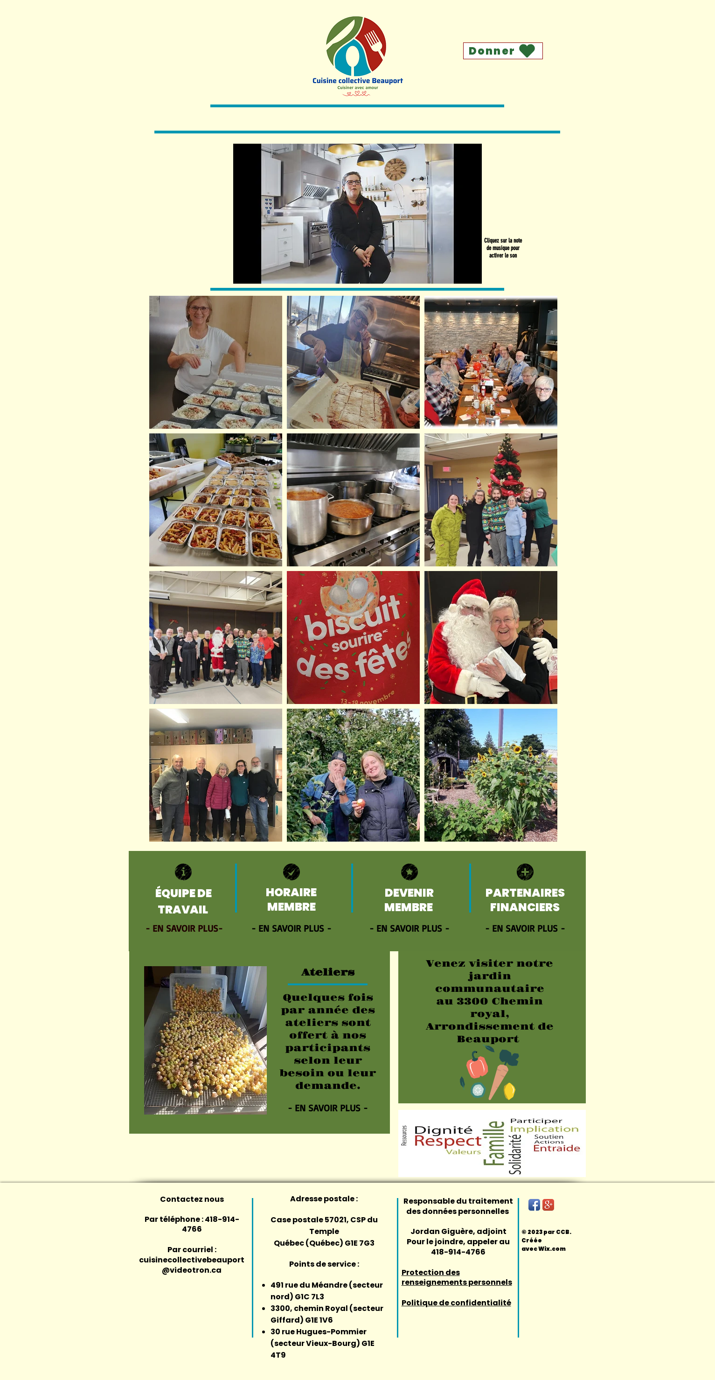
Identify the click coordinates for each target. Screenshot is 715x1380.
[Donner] (503, 50)
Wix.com (552, 1249)
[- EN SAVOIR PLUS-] (185, 928)
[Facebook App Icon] (534, 1205)
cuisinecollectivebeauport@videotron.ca (191, 1265)
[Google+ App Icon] (548, 1205)
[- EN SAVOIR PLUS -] (291, 928)
